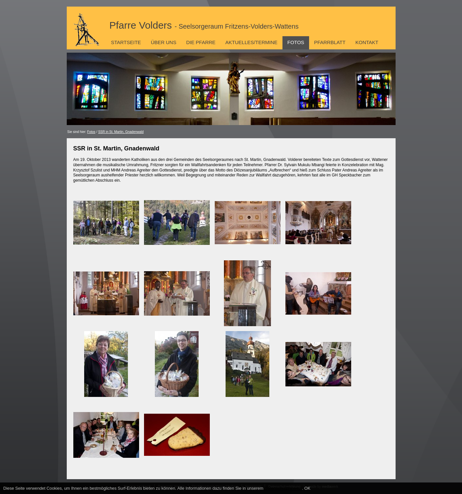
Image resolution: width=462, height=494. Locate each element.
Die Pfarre (200, 42)
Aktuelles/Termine (251, 42)
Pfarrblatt (330, 42)
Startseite (126, 42)
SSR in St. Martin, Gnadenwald (120, 132)
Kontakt (366, 42)
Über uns (164, 42)
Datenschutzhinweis (283, 488)
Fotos (295, 42)
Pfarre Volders (204, 25)
